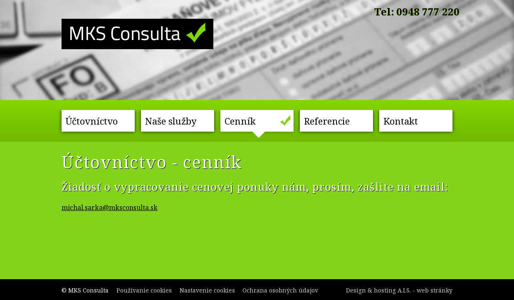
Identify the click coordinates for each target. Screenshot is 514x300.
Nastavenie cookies (207, 290)
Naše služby (171, 121)
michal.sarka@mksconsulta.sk (110, 207)
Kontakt (400, 121)
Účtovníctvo (92, 121)
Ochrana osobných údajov (280, 290)
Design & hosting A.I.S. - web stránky (399, 290)
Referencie (327, 121)
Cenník (240, 121)
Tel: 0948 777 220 (417, 11)
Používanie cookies (144, 290)
